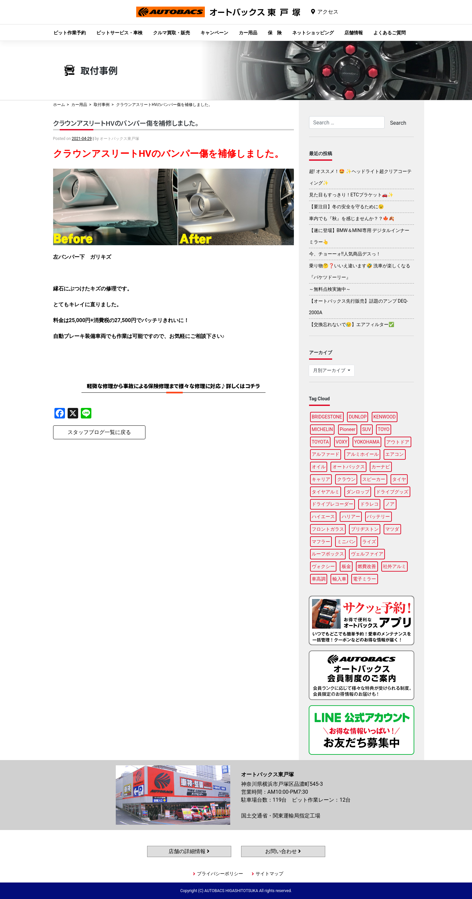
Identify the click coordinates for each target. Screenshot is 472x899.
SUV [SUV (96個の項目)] (366, 429)
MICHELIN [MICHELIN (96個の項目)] (322, 429)
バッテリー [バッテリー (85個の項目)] (378, 516)
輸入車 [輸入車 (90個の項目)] (339, 579)
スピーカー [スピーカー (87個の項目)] (373, 479)
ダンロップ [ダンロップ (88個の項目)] (357, 491)
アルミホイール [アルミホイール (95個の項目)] (362, 454)
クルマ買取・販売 (171, 32)
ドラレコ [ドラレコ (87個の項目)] (369, 504)
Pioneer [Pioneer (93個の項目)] (348, 429)
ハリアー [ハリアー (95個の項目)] (351, 516)
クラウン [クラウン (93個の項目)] (346, 479)
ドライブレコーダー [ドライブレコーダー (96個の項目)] (332, 504)
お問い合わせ (283, 851)
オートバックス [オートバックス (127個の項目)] (348, 466)
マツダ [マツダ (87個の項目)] (392, 529)
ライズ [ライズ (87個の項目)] (369, 541)
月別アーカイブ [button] (329, 370)
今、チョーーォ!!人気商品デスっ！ (345, 253)
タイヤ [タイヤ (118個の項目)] (399, 479)
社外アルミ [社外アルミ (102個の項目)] (394, 566)
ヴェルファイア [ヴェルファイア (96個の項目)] (367, 553)
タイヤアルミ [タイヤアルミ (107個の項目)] (325, 491)
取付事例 (102, 104)
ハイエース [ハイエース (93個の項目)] (323, 516)
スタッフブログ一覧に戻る (99, 432)
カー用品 (248, 32)
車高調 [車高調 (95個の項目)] (319, 579)
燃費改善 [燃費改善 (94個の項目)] (367, 566)
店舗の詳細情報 (189, 851)
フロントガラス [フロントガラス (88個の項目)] (328, 529)
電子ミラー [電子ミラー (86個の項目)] (364, 579)
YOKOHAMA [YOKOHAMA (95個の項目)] (367, 442)
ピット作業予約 (69, 32)
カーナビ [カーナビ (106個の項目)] (380, 466)
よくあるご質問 (389, 32)
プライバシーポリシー (220, 873)
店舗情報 (353, 32)
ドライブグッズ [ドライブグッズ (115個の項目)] (392, 491)
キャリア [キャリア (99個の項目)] (321, 479)
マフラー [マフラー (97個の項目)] (321, 541)
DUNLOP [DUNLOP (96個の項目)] (357, 416)
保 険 (275, 32)
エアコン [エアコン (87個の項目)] (394, 454)
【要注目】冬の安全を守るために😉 (346, 206)
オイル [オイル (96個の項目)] (319, 466)
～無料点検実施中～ (330, 289)
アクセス (327, 12)
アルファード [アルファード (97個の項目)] (325, 454)
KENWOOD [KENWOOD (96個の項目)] (384, 416)
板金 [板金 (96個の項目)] (346, 566)
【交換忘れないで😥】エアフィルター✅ (351, 324)
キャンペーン (214, 32)
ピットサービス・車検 (119, 32)
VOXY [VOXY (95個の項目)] (342, 442)
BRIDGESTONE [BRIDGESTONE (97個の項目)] (327, 416)
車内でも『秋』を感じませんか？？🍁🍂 (351, 218)
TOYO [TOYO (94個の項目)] (383, 429)
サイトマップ (269, 873)
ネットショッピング (313, 32)
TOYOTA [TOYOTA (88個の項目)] (320, 442)
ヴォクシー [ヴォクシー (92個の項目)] (323, 566)
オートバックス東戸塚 (218, 17)
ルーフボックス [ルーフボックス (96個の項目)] (328, 553)
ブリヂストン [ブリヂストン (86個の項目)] (365, 529)
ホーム (59, 104)
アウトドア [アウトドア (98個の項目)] (397, 442)
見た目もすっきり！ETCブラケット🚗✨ (351, 194)
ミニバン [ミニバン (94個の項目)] (346, 541)
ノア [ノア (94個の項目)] (389, 504)
